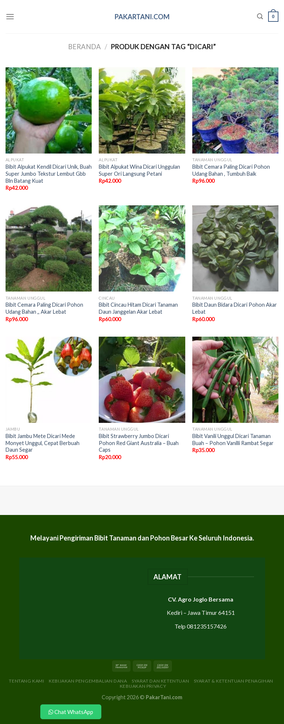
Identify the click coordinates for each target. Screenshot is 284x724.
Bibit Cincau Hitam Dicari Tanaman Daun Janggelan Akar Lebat (138, 308)
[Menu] (10, 16)
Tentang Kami (26, 681)
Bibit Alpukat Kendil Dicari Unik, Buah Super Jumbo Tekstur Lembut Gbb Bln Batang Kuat (49, 173)
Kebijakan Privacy (143, 686)
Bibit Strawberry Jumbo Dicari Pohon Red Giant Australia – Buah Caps (139, 443)
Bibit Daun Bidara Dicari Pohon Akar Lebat (234, 308)
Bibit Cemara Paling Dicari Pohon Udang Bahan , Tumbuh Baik (231, 170)
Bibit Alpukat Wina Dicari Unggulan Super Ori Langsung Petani (139, 170)
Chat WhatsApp (70, 711)
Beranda (84, 47)
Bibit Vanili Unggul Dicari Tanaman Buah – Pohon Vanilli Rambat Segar (233, 439)
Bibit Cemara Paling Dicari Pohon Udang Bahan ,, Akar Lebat (44, 308)
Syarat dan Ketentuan (160, 681)
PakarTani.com (142, 16)
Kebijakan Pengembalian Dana (88, 681)
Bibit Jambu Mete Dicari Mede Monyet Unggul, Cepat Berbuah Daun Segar (43, 443)
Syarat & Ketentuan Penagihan (233, 681)
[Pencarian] (260, 16)
